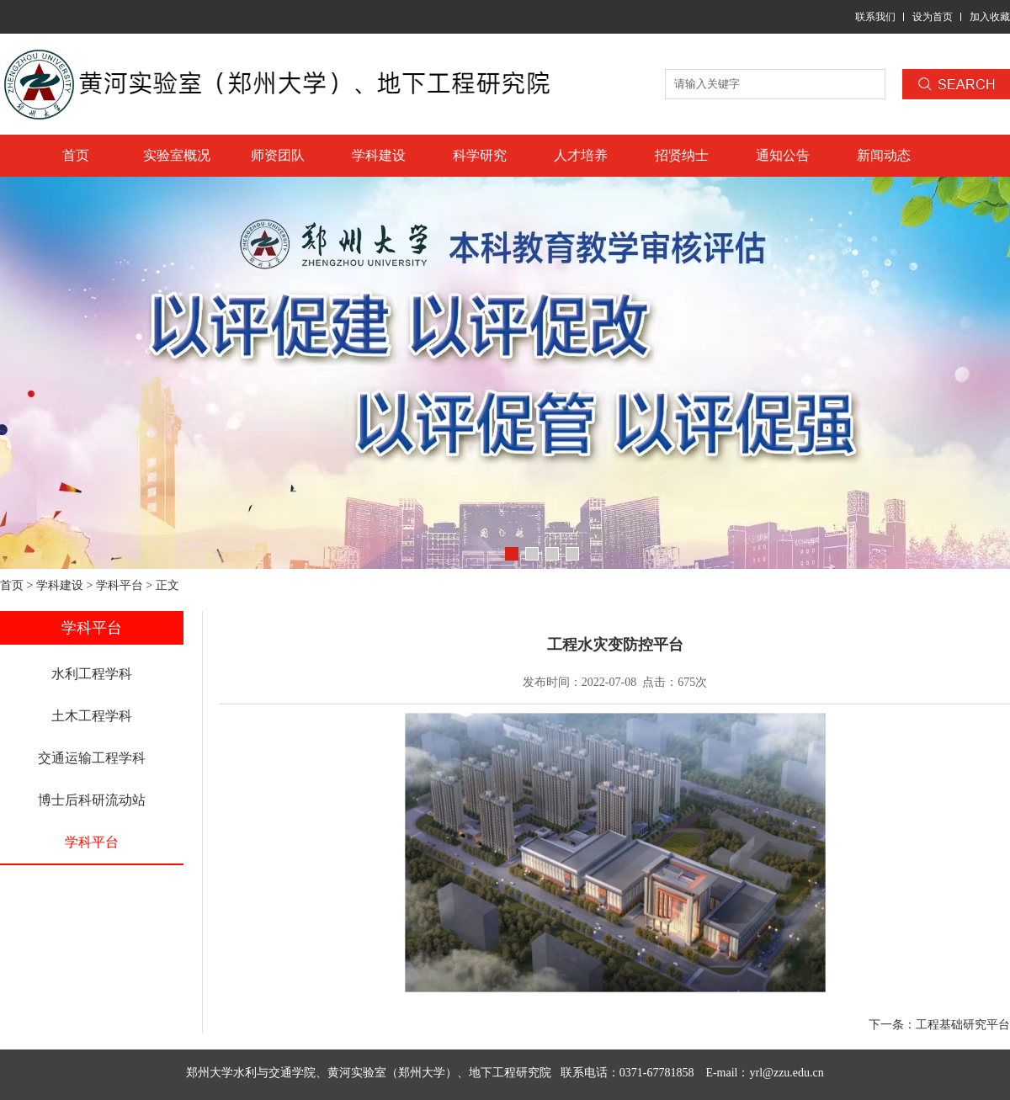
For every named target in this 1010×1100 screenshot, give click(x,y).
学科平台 (119, 585)
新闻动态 (884, 155)
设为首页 (932, 17)
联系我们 (875, 17)
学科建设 (379, 155)
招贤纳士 (682, 155)
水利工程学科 (91, 674)
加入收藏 (990, 17)
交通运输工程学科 (92, 758)
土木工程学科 (91, 716)
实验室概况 (176, 155)
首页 (75, 155)
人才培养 (581, 155)
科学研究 (480, 155)
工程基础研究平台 (963, 1024)
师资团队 (278, 155)
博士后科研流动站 (92, 800)
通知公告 (783, 155)
